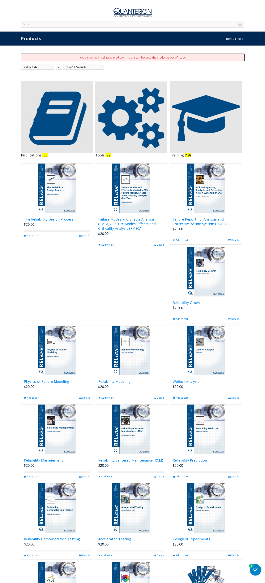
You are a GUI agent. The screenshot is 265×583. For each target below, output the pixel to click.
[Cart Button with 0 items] (255, 573)
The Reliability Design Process (48, 219)
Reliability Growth (187, 302)
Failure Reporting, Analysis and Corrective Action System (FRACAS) (201, 221)
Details (86, 235)
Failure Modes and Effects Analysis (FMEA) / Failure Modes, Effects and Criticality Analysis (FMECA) (127, 224)
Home (229, 38)
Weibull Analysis (186, 381)
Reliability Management (43, 460)
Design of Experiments (191, 539)
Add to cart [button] (33, 235)
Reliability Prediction (190, 460)
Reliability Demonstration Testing (52, 539)
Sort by (31, 67)
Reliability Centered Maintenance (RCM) (130, 460)
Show (76, 67)
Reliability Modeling (114, 381)
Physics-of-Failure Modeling (46, 381)
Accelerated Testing (114, 539)
